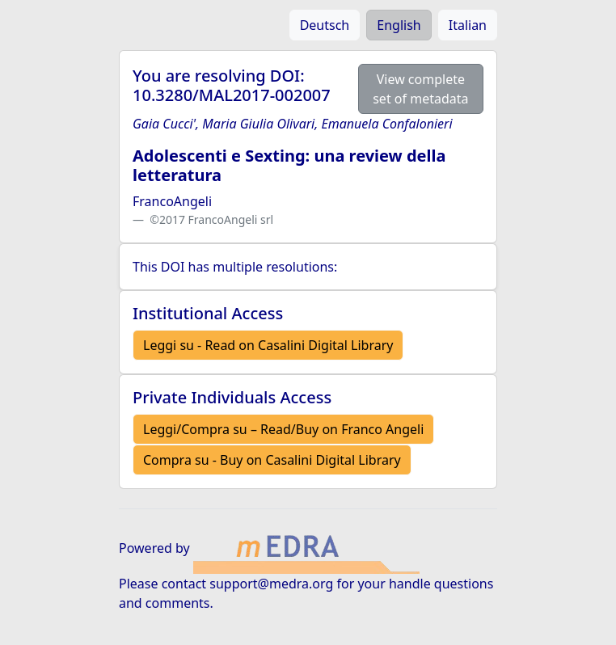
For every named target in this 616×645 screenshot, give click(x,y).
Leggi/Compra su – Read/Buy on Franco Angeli (283, 429)
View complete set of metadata (420, 89)
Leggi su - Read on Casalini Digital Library (268, 345)
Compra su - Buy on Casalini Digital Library (272, 460)
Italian (468, 25)
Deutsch (325, 25)
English (398, 25)
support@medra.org (271, 583)
